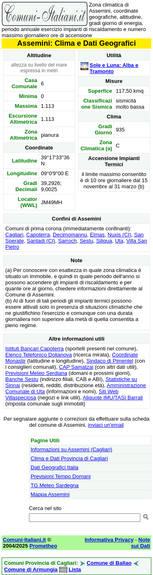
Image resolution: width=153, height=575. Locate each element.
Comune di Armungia (31, 569)
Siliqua (104, 241)
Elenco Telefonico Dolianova (38, 355)
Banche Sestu (21, 379)
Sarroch (67, 241)
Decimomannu (70, 235)
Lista (75, 569)
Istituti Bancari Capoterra (34, 348)
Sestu (86, 241)
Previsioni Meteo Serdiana (36, 373)
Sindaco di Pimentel (109, 361)
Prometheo (43, 546)
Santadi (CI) (41, 241)
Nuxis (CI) (119, 235)
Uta (119, 241)
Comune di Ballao (109, 563)
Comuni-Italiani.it (24, 540)
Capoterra (38, 235)
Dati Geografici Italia (54, 467)
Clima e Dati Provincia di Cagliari (69, 458)
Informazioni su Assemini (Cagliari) (71, 449)
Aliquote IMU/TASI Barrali (113, 397)
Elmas (97, 235)
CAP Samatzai (76, 367)
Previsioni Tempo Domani (61, 476)
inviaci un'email (106, 425)
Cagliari (14, 235)
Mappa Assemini (50, 494)
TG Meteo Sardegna (55, 485)
